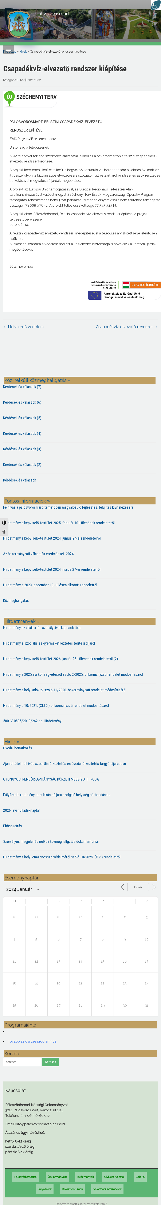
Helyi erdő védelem (23, 327)
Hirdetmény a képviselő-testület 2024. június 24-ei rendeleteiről (52, 538)
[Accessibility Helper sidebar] (156, 5)
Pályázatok (44, 1189)
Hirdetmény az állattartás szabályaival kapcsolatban (42, 627)
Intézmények (85, 1176)
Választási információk (107, 1189)
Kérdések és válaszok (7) (22, 386)
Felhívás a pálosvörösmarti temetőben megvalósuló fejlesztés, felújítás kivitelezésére (68, 507)
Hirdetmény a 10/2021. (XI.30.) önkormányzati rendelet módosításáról (56, 705)
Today (138, 887)
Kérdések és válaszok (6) (22, 402)
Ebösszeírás (12, 826)
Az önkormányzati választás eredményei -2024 (38, 554)
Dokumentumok (72, 1189)
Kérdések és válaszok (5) (22, 418)
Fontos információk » (27, 501)
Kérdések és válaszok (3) (22, 449)
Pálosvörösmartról (25, 1176)
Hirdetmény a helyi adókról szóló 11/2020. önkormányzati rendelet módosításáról (64, 690)
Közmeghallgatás (16, 600)
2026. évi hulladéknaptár (21, 810)
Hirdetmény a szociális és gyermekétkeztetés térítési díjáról (49, 643)
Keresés (50, 1062)
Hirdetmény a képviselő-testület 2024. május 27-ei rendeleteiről (52, 569)
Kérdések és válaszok (19, 480)
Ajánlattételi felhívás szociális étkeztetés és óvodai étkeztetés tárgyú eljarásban (64, 763)
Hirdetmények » (21, 621)
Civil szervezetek (114, 1176)
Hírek (23, 51)
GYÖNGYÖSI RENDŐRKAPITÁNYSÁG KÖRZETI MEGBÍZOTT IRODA (51, 779)
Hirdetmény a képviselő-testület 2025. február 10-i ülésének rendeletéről (59, 523)
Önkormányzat (57, 1176)
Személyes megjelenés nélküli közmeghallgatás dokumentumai (51, 841)
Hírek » (12, 741)
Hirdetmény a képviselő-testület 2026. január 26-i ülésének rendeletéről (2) (60, 659)
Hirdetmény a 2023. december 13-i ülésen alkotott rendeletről (50, 585)
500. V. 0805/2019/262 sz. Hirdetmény (32, 721)
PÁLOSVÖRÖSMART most (80, 356)
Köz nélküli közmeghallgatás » (37, 380)
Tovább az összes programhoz (32, 1041)
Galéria (140, 1176)
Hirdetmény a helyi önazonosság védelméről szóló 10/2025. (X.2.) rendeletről (62, 857)
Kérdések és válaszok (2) (22, 464)
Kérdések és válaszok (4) (22, 433)
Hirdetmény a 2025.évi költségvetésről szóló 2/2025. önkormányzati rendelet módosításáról (73, 674)
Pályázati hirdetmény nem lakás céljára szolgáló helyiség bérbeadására (56, 795)
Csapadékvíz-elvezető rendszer (127, 327)
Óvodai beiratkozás (17, 748)
